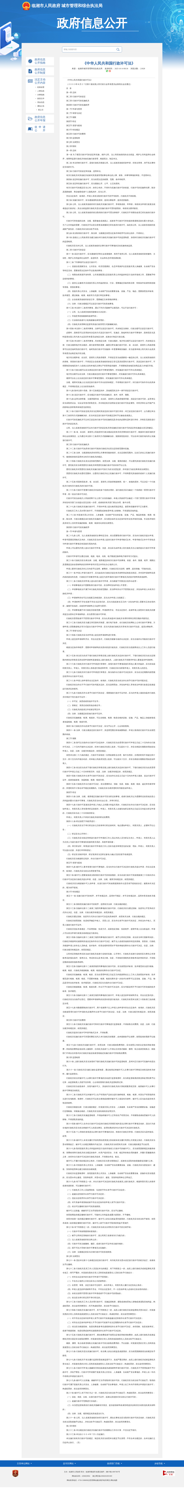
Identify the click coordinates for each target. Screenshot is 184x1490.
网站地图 (114, 1480)
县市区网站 (68, 1463)
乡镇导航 (158, 1463)
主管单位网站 (23, 1463)
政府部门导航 (113, 1463)
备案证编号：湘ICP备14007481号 (108, 1472)
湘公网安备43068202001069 (102, 1476)
